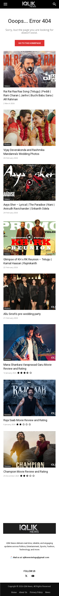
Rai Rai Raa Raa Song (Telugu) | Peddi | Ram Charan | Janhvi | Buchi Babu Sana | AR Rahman (28, 95)
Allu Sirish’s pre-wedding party (22, 314)
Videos (7, 86)
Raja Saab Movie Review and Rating (25, 420)
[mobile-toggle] (5, 4)
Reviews (7, 359)
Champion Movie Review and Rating (25, 471)
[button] (54, 4)
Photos (7, 144)
